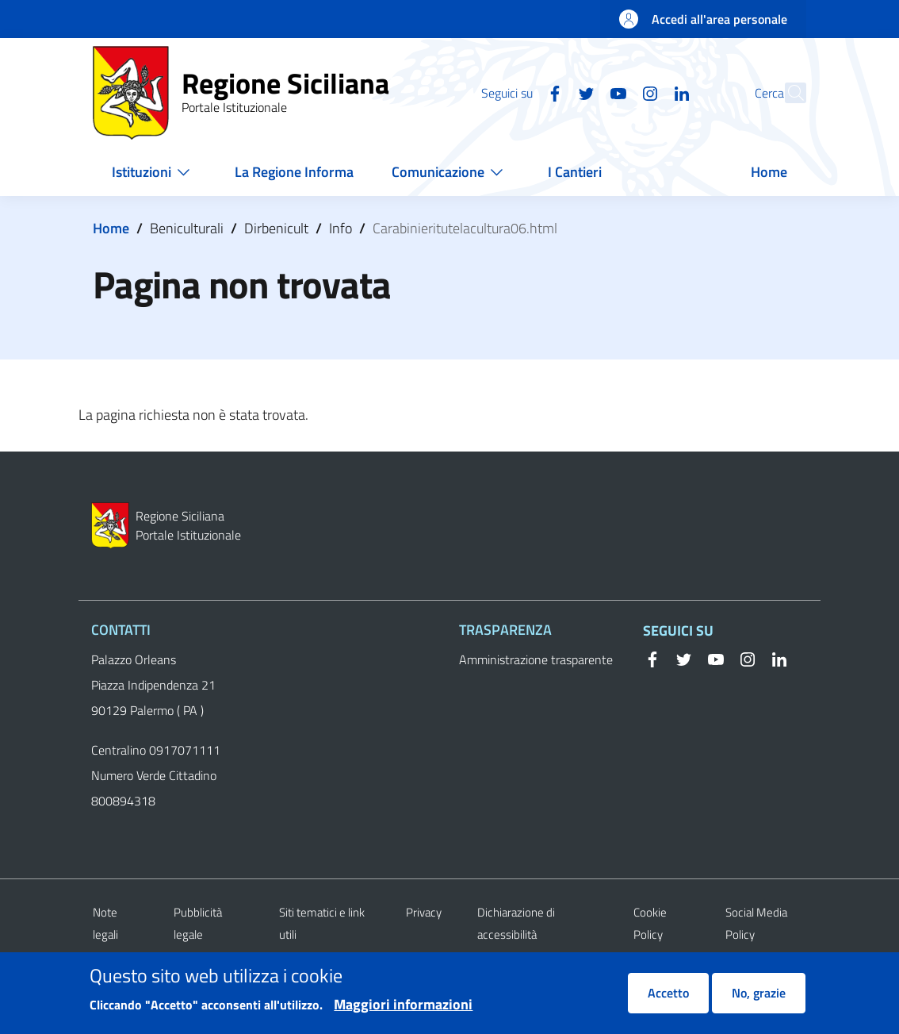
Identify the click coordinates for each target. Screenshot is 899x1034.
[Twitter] (552, 92)
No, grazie (759, 1000)
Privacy (424, 912)
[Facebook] (520, 92)
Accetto (668, 1000)
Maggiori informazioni (403, 1012)
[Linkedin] (647, 92)
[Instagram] (615, 92)
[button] (787, 93)
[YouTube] (583, 92)
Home (111, 228)
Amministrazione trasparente (536, 659)
